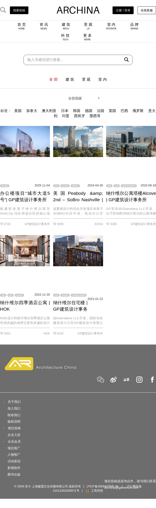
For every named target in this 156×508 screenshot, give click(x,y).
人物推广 (14, 454)
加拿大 (31, 111)
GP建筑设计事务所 (128, 186)
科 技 (65, 37)
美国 (18, 111)
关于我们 (14, 402)
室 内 (111, 26)
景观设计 (75, 186)
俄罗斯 (138, 111)
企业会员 (14, 441)
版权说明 (14, 421)
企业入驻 (14, 435)
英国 (112, 111)
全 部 (53, 79)
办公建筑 (5, 186)
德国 (88, 111)
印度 (65, 116)
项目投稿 (14, 428)
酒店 (10, 295)
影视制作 (14, 468)
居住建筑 (65, 295)
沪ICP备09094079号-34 (103, 486)
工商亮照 (94, 490)
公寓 (116, 186)
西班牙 (79, 116)
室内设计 (19, 295)
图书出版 (14, 474)
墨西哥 (95, 116)
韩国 (76, 111)
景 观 (88, 26)
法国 (100, 111)
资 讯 (44, 26)
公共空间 (65, 186)
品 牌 (134, 26)
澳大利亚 (49, 111)
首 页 (21, 26)
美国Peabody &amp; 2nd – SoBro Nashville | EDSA (78, 200)
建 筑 (66, 26)
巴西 (124, 111)
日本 (64, 111)
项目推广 (14, 448)
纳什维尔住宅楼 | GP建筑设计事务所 (70, 309)
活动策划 (14, 461)
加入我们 (14, 408)
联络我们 (14, 415)
